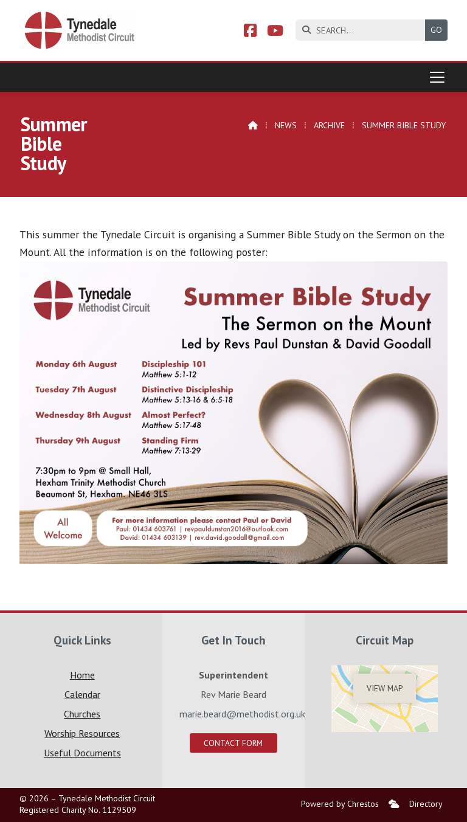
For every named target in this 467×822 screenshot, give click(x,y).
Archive (329, 125)
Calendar (82, 694)
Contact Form (233, 742)
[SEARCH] (363, 30)
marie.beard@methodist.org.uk (242, 714)
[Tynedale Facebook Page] (250, 32)
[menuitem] (394, 804)
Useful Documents (82, 753)
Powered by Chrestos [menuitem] (340, 803)
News (286, 125)
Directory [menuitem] (426, 803)
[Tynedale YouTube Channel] (275, 32)
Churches (82, 714)
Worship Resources (82, 733)
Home (82, 675)
